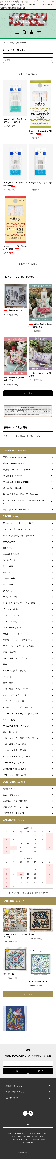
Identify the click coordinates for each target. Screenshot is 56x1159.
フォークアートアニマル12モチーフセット (15, 935)
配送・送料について (39, 1133)
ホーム (6, 43)
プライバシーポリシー (19, 1139)
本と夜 (31, 934)
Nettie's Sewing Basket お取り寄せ (40, 325)
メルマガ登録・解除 (36, 1139)
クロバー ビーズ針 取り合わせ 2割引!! (15, 247)
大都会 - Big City (13, 310)
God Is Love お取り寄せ (40, 374)
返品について (17, 1136)
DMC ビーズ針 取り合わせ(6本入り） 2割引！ (14, 120)
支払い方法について (22, 1133)
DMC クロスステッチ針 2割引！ (40, 184)
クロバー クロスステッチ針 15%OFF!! (41, 132)
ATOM (30, 1142)
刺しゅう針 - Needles (18, 43)
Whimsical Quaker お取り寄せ (16, 379)
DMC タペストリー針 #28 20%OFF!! (15, 184)
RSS (25, 1142)
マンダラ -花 (9, 974)
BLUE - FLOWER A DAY (39, 981)
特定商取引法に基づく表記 (33, 1136)
